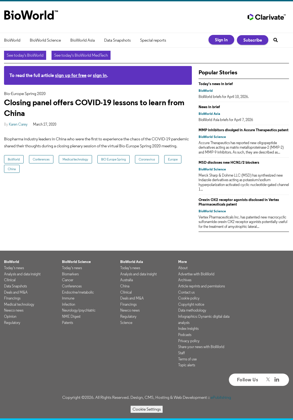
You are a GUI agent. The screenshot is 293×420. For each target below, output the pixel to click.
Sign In (221, 39)
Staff (181, 352)
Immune (68, 298)
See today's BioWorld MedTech (81, 55)
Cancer (67, 279)
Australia (126, 279)
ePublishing (221, 397)
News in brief (209, 106)
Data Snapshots (117, 40)
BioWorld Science (45, 40)
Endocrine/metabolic (78, 292)
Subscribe (252, 40)
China (12, 169)
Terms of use (187, 359)
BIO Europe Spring (113, 159)
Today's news (14, 267)
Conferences (41, 159)
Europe (173, 159)
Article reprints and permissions (201, 286)
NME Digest (71, 316)
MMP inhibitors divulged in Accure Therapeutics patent (243, 129)
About (183, 267)
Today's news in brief (216, 83)
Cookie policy (189, 298)
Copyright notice (191, 304)
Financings (12, 298)
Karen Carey (18, 124)
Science (126, 322)
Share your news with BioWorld (201, 346)
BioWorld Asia (82, 40)
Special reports (153, 40)
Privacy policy (189, 340)
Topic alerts (186, 365)
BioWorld (12, 40)
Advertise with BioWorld (196, 274)
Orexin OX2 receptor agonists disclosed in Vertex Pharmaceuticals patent (239, 202)
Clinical (10, 279)
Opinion (10, 316)
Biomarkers (70, 274)
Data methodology (192, 310)
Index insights (188, 328)
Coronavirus (147, 159)
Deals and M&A (16, 292)
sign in (100, 75)
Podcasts (184, 334)
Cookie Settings (147, 409)
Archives (184, 279)
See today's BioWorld (25, 55)
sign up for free (70, 75)
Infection (68, 304)
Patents (67, 322)
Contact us (186, 292)
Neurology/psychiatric (79, 310)
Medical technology (75, 159)
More (182, 261)
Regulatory (12, 322)
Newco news (13, 310)
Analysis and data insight (22, 274)
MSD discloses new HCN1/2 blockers (229, 162)
